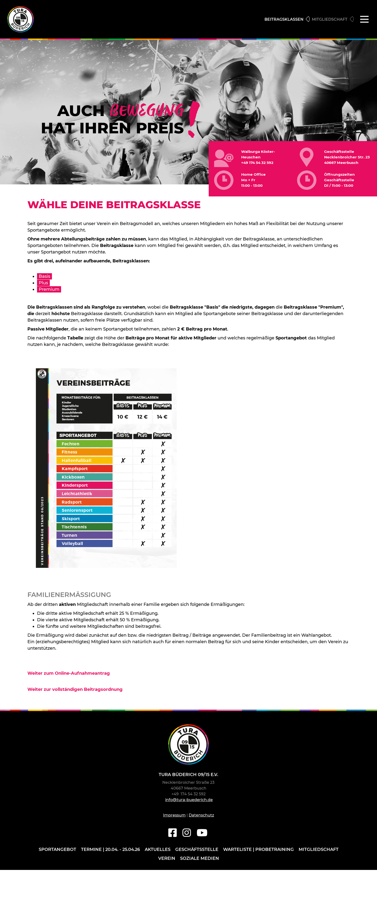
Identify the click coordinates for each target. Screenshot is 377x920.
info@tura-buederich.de (189, 802)
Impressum (174, 817)
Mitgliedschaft (329, 20)
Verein (166, 860)
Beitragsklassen (283, 20)
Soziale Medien (199, 860)
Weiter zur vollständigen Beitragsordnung (75, 691)
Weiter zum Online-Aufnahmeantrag (68, 675)
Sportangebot (57, 851)
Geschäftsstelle (196, 851)
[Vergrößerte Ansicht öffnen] (106, 470)
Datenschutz (201, 817)
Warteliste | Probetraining (258, 851)
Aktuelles (157, 851)
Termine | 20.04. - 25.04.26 (110, 851)
